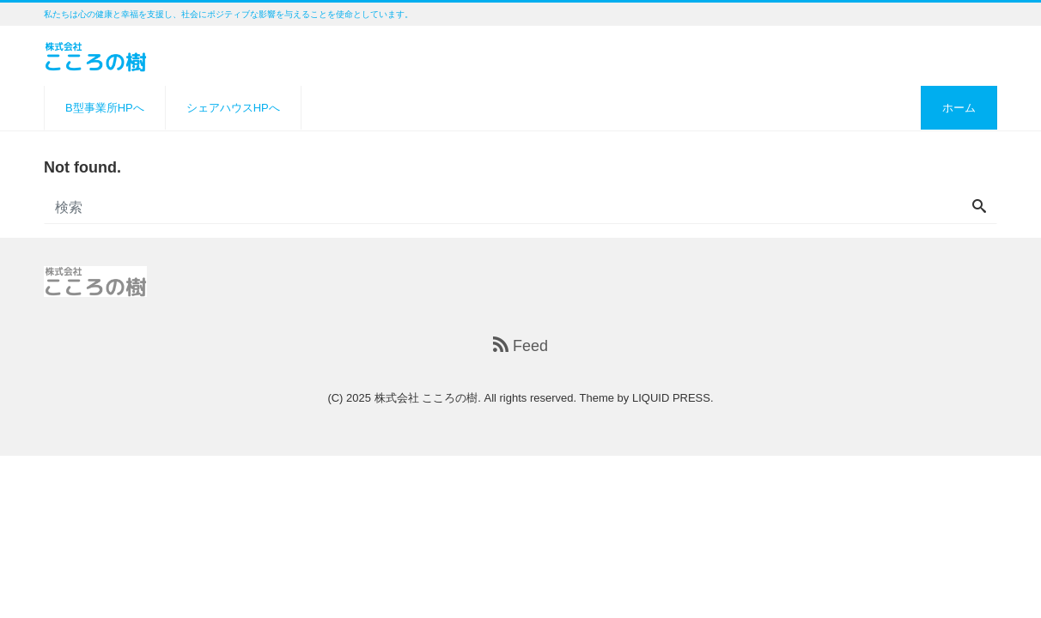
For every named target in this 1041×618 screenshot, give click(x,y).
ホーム (959, 107)
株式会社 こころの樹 (426, 397)
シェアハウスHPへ (233, 107)
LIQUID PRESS (671, 397)
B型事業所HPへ (104, 107)
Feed (520, 345)
